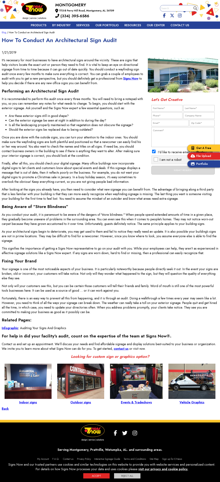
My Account (43, 459)
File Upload (200, 156)
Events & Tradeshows (136, 400)
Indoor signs (28, 400)
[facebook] (164, 15)
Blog (4, 32)
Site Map (154, 459)
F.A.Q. (55, 459)
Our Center (156, 25)
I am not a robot (170, 159)
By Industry (61, 25)
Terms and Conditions (135, 459)
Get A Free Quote (200, 150)
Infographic (10, 328)
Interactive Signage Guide (107, 459)
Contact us (180, 25)
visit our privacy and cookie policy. (163, 469)
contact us (121, 348)
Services (83, 25)
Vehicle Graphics (191, 400)
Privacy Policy (84, 459)
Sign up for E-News (172, 459)
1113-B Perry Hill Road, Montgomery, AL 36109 (86, 10)
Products (38, 25)
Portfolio (198, 164)
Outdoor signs (80, 400)
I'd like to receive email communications (185, 152)
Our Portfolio (107, 25)
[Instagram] (179, 15)
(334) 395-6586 (72, 16)
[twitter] (172, 15)
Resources (132, 25)
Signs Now (130, 78)
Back (5, 408)
